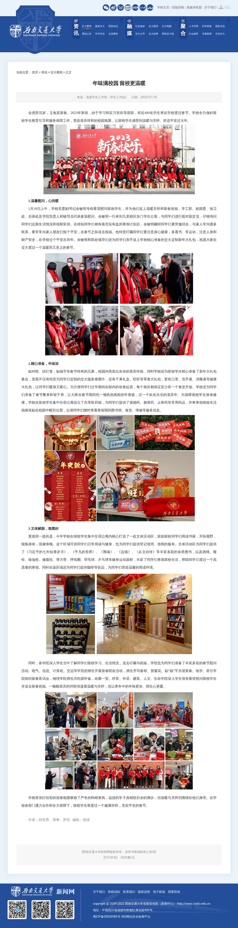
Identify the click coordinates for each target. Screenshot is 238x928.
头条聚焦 (113, 33)
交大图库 (153, 26)
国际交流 (220, 26)
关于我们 (210, 7)
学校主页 (163, 7)
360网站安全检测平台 (135, 916)
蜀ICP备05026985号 (106, 916)
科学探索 (207, 26)
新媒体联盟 (194, 7)
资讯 (44, 72)
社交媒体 (140, 26)
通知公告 (86, 33)
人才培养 (193, 26)
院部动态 (113, 26)
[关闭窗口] (127, 857)
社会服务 (193, 33)
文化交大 (220, 33)
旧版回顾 (178, 7)
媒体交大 (100, 26)
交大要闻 (86, 26)
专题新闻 (207, 33)
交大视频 (166, 26)
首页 (35, 72)
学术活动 (100, 33)
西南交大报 (168, 33)
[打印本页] (110, 857)
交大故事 (153, 33)
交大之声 (140, 33)
